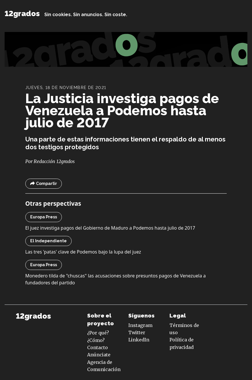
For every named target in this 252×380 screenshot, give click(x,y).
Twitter (136, 332)
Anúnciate (98, 355)
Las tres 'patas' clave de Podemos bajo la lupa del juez (83, 252)
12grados (22, 13)
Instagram (140, 325)
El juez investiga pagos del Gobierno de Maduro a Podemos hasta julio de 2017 (110, 228)
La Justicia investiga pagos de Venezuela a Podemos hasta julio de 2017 (122, 110)
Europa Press (43, 217)
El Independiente (48, 241)
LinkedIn (138, 340)
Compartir (43, 183)
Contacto (97, 347)
